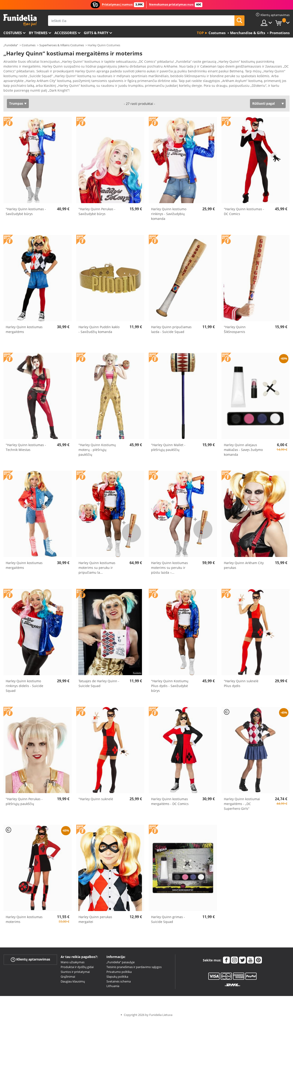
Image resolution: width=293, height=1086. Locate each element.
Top (200, 32)
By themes (38, 32)
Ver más (14, 87)
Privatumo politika (119, 968)
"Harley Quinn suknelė (96, 796)
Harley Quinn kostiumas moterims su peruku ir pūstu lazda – (169, 564)
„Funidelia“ (10, 45)
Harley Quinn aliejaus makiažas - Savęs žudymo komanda (243, 446)
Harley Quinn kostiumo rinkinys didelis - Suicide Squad (24, 683)
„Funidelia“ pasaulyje (120, 959)
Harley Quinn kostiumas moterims (24, 916)
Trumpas (16, 100)
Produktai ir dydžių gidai (77, 964)
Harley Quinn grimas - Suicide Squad (168, 916)
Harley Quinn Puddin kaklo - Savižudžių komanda (99, 326)
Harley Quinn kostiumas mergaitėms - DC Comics (170, 798)
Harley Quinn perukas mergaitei (95, 916)
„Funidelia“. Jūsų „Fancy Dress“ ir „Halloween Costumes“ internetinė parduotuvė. (20, 20)
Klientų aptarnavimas (30, 956)
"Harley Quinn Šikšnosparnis (235, 326)
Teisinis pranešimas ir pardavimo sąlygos (134, 964)
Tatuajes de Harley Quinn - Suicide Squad (99, 680)
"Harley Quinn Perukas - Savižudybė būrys (97, 208)
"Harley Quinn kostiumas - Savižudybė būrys (26, 208)
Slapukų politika (117, 973)
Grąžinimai (68, 973)
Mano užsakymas (72, 959)
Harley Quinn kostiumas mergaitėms (24, 326)
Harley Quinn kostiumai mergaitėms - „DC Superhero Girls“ (242, 801)
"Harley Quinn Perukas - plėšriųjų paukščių (24, 798)
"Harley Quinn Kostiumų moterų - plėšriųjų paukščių (97, 446)
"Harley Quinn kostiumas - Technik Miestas (26, 444)
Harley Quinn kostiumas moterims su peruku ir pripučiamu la (97, 564)
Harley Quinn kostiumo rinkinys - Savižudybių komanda (168, 211)
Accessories (65, 32)
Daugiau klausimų (73, 978)
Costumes (12, 32)
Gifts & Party (96, 32)
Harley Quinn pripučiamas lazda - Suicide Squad (171, 326)
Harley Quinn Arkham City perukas (244, 562)
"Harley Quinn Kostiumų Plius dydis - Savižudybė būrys (169, 683)
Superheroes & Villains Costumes (61, 45)
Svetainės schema (118, 978)
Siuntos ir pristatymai (75, 968)
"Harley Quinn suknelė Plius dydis (241, 680)
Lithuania (112, 983)
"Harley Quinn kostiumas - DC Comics (244, 208)
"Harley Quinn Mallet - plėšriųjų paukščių (168, 444)
